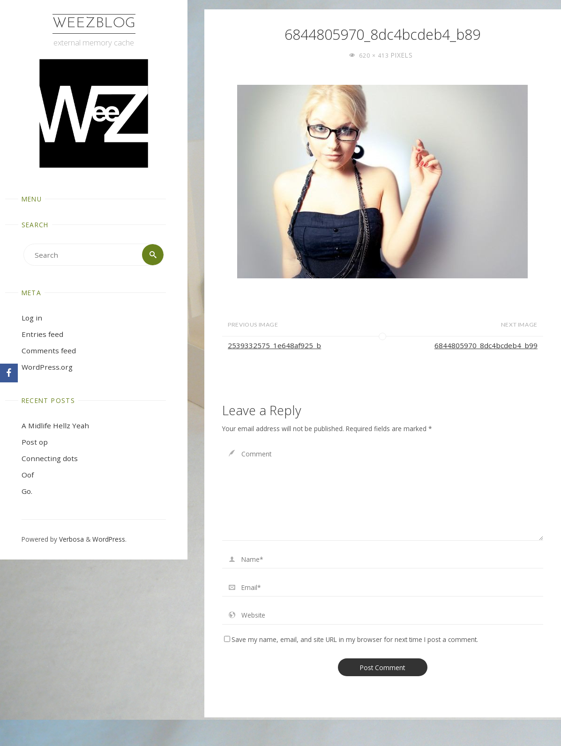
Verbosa (70, 539)
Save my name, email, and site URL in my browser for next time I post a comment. (351, 639)
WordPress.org (47, 367)
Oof (28, 474)
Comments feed (49, 350)
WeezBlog (93, 23)
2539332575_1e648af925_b (274, 345)
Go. (27, 491)
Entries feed (42, 334)
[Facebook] (9, 373)
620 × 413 (375, 56)
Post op (35, 442)
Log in (32, 317)
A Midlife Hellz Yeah (55, 425)
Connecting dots (50, 458)
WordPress (108, 539)
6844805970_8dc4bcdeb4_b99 (486, 345)
